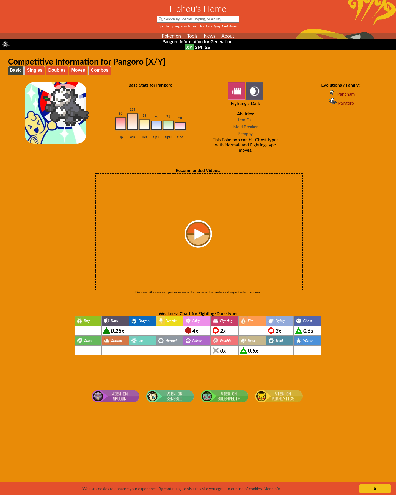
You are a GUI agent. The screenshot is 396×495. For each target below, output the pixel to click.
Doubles (56, 70)
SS (207, 47)
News (209, 36)
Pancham (340, 93)
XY (189, 47)
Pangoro (340, 102)
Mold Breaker (245, 126)
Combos (99, 70)
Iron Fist (245, 119)
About (227, 36)
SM (198, 47)
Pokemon (171, 36)
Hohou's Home (198, 8)
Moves (78, 70)
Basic (16, 70)
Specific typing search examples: (198, 26)
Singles (35, 70)
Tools (192, 36)
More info (271, 488)
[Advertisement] (198, 448)
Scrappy (245, 133)
